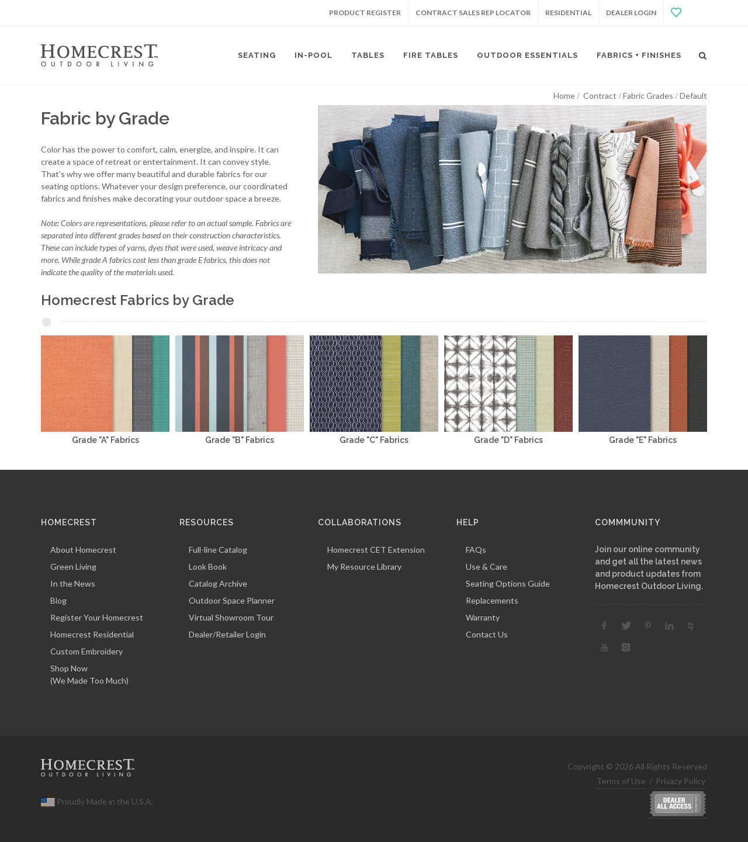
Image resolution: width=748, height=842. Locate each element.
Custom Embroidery (86, 651)
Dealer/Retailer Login (227, 634)
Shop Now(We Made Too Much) (89, 674)
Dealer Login (631, 12)
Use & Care (486, 566)
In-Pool (314, 55)
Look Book (208, 566)
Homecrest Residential (92, 634)
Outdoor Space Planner (232, 600)
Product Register (365, 12)
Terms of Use (621, 781)
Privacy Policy (680, 781)
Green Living (73, 566)
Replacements (492, 600)
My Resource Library (364, 566)
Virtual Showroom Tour (231, 617)
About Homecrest (83, 550)
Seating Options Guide (508, 583)
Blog (58, 600)
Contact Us (487, 634)
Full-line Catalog (218, 550)
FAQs (476, 550)
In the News (72, 583)
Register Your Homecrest (96, 617)
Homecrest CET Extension (376, 550)
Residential (568, 12)
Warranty (483, 617)
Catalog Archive (218, 583)
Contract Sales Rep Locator (473, 12)
